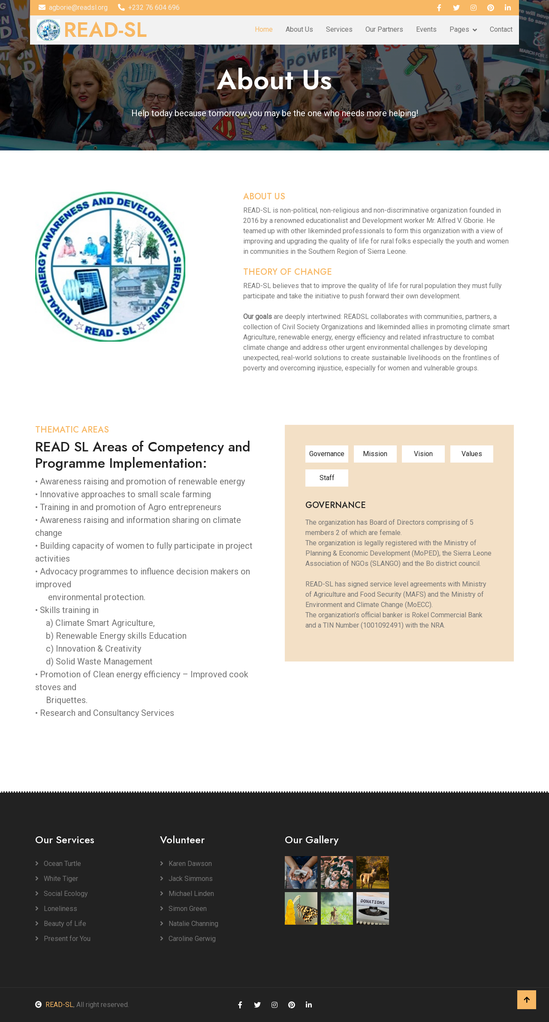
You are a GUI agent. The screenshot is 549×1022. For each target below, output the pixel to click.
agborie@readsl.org (73, 7)
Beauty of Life (60, 924)
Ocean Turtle (58, 864)
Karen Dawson (186, 864)
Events (426, 29)
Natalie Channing (189, 924)
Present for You (62, 939)
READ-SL (54, 1005)
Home (264, 29)
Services (339, 29)
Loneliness (56, 909)
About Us (299, 29)
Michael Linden (187, 894)
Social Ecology (61, 894)
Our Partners (384, 29)
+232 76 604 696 (149, 7)
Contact (501, 29)
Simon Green (183, 909)
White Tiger (56, 879)
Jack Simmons (186, 879)
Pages (459, 29)
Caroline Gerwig (188, 939)
